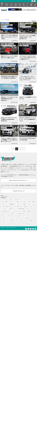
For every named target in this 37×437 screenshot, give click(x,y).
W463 (33, 127)
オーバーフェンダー (31, 199)
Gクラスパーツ (12, 201)
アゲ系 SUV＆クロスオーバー (7, 211)
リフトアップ (18, 204)
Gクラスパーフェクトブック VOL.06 (22, 218)
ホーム (2, 19)
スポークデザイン (22, 108)
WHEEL (33, 201)
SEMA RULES (12, 204)
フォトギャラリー (5, 208)
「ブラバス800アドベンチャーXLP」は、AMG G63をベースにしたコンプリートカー (27, 78)
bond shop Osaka (6, 64)
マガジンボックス (5, 199)
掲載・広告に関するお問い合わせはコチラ (18, 180)
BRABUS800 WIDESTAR (29, 43)
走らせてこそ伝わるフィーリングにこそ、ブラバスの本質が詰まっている (27, 119)
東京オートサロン (13, 208)
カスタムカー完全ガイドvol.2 (6, 206)
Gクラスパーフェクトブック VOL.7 (25, 26)
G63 (29, 23)
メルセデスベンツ (22, 129)
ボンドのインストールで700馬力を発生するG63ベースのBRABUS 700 (27, 37)
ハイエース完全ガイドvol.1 (19, 213)
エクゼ (14, 45)
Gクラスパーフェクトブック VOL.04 (25, 86)
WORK (29, 211)
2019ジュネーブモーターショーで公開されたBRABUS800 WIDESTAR (9, 119)
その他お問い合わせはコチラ (18, 190)
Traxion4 (24, 204)
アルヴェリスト (4, 218)
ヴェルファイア (11, 218)
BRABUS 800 (7, 23)
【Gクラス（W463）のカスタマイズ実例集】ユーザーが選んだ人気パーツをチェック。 (9, 140)
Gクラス (31, 23)
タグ (4, 19)
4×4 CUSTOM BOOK (21, 208)
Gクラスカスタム (4, 26)
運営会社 (2, 195)
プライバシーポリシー (4, 196)
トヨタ (17, 220)
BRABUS (2, 23)
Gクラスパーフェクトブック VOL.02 (8, 220)
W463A (6, 201)
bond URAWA (21, 23)
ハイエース (24, 199)
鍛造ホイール (26, 206)
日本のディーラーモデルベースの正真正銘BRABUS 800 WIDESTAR (9, 99)
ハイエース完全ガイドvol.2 (17, 206)
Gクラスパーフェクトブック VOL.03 (25, 107)
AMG (20, 43)
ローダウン (29, 204)
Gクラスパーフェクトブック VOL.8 (7, 28)
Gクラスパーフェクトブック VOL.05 (25, 67)
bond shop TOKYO (13, 64)
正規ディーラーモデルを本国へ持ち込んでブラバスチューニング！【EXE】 (9, 37)
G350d (24, 105)
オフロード (28, 213)
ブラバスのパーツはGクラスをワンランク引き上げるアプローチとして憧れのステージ (27, 57)
